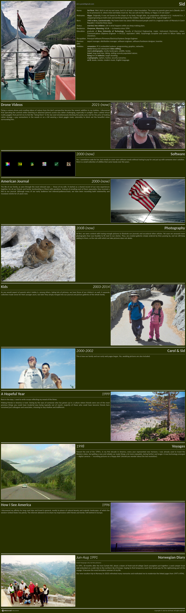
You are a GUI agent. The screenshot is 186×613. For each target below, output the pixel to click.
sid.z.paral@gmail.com (85, 4)
